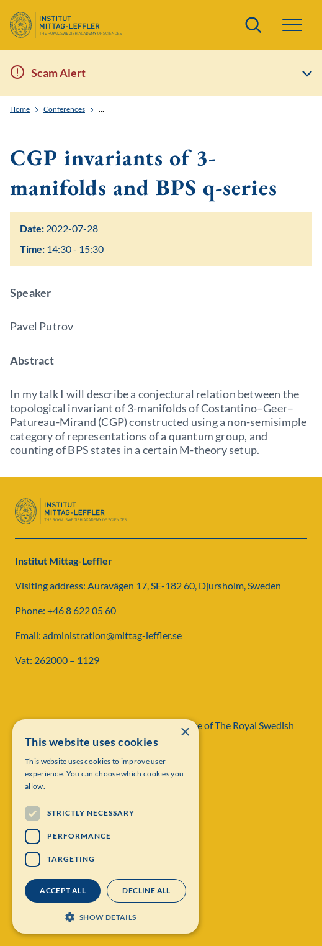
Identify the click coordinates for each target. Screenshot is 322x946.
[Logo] (66, 25)
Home (20, 109)
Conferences (64, 109)
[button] (292, 25)
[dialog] (105, 826)
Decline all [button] (146, 890)
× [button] (184, 732)
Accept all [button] (63, 890)
